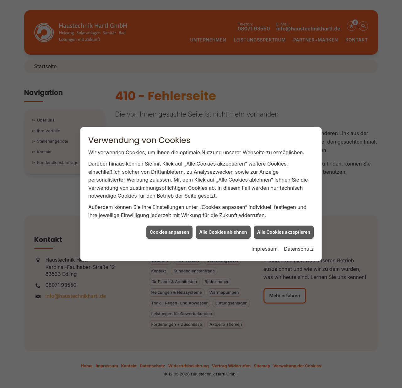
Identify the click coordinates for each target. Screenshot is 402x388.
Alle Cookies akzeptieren (283, 229)
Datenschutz (299, 246)
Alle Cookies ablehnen (223, 229)
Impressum (264, 246)
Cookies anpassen (169, 229)
